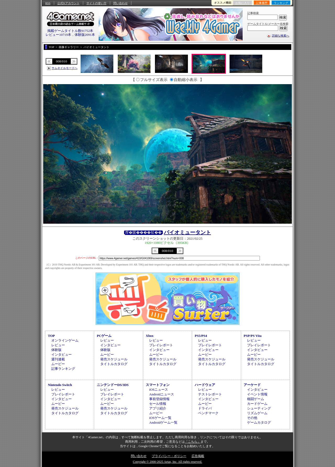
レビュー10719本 (58, 35)
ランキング (281, 2)
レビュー (58, 345)
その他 (252, 418)
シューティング (259, 408)
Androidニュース (161, 394)
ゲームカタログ (259, 422)
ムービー (58, 364)
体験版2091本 (85, 35)
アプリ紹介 (157, 408)
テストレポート (210, 394)
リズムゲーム (257, 413)
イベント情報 (257, 394)
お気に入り (242, 2)
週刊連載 (58, 359)
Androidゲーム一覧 (163, 422)
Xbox (150, 336)
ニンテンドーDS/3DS (113, 385)
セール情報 (157, 404)
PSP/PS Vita (252, 336)
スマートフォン (158, 385)
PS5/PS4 (201, 336)
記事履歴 (261, 2)
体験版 (56, 350)
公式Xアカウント (68, 3)
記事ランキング (63, 369)
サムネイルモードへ (64, 68)
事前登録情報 (159, 399)
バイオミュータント (187, 232)
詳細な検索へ (280, 35)
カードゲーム (257, 404)
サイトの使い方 (96, 3)
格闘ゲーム (255, 399)
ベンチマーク (208, 413)
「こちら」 (192, 441)
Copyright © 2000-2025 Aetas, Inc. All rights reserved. (167, 462)
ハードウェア (205, 385)
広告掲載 (198, 456)
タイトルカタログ (113, 364)
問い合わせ (120, 3)
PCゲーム (104, 336)
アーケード (252, 385)
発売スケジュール (113, 359)
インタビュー (61, 354)
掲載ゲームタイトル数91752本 (70, 31)
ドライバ (205, 408)
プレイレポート (161, 345)
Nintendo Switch (60, 385)
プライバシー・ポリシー (169, 456)
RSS (48, 3)
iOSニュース (158, 389)
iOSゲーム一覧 (160, 418)
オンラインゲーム (65, 340)
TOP (51, 336)
